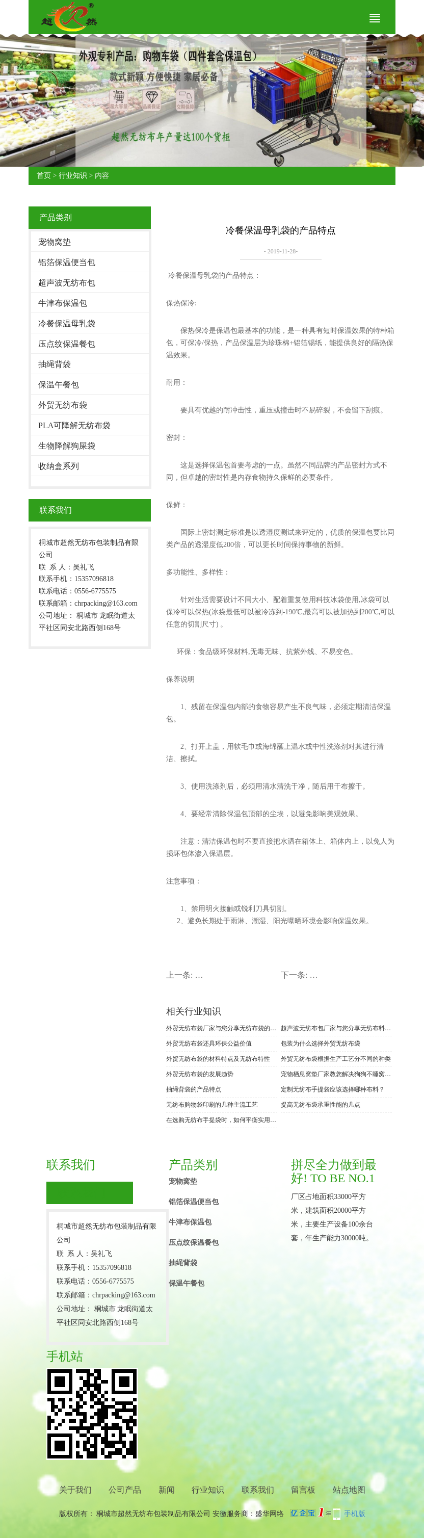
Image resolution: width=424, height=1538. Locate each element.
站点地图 (349, 1489)
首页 (44, 175)
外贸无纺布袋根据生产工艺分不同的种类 (336, 1058)
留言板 (303, 1489)
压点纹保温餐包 (66, 344)
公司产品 (125, 1489)
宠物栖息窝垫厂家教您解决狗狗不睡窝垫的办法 (336, 1074)
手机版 (354, 1514)
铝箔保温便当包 (66, 262)
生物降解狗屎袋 (66, 445)
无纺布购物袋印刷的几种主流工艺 (212, 1104)
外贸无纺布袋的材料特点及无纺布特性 (218, 1058)
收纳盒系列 (58, 466)
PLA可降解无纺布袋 (74, 425)
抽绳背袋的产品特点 (193, 1089)
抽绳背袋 (54, 364)
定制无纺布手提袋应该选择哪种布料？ (333, 1089)
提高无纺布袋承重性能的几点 (320, 1104)
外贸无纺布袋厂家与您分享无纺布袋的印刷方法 (221, 1028)
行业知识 (73, 175)
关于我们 (75, 1489)
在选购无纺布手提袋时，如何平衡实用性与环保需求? (221, 1120)
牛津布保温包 (62, 303)
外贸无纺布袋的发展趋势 (199, 1074)
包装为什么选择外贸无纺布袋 (320, 1043)
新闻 (166, 1489)
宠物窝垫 (54, 242)
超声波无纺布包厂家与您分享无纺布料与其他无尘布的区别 (336, 1028)
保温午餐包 (58, 384)
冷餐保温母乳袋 (66, 323)
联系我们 (258, 1489)
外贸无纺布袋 (62, 405)
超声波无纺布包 (66, 282)
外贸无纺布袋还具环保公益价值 (209, 1043)
